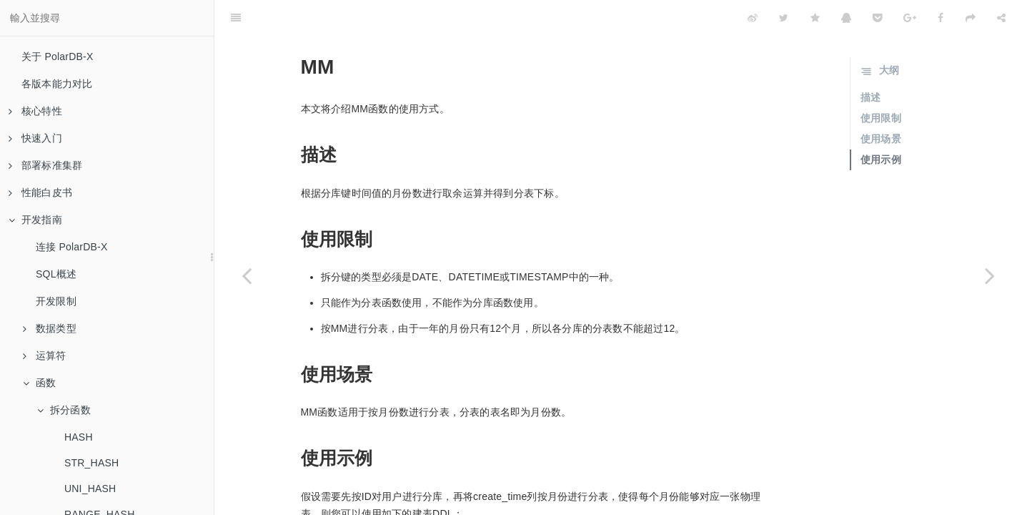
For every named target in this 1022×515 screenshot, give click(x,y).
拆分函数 (64, 410)
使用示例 (880, 123)
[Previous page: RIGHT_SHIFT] (246, 275)
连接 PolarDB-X (71, 246)
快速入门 (35, 138)
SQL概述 (56, 274)
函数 (39, 382)
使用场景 (880, 103)
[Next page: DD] (990, 275)
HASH (78, 437)
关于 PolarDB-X (57, 56)
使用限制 (880, 82)
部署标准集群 (45, 165)
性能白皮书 (40, 192)
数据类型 (49, 328)
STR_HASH (91, 463)
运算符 (44, 355)
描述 (870, 61)
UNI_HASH (90, 488)
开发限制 (56, 301)
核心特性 (35, 111)
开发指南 (35, 219)
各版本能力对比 (56, 83)
